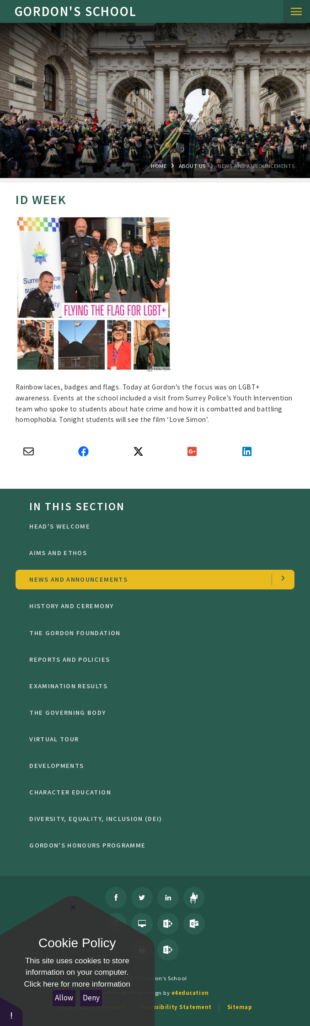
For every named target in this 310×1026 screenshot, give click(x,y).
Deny (91, 998)
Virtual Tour (154, 739)
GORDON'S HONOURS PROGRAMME (154, 845)
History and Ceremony (154, 606)
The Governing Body (154, 712)
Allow (64, 998)
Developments (154, 765)
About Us (192, 165)
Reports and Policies (154, 659)
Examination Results (154, 686)
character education (154, 792)
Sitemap (239, 1006)
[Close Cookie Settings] (73, 907)
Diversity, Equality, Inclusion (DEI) (154, 819)
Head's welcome (154, 526)
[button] (11, 1011)
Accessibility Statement (176, 1006)
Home (158, 165)
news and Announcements (256, 165)
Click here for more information (77, 984)
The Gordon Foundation (154, 633)
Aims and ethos (154, 553)
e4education (190, 992)
